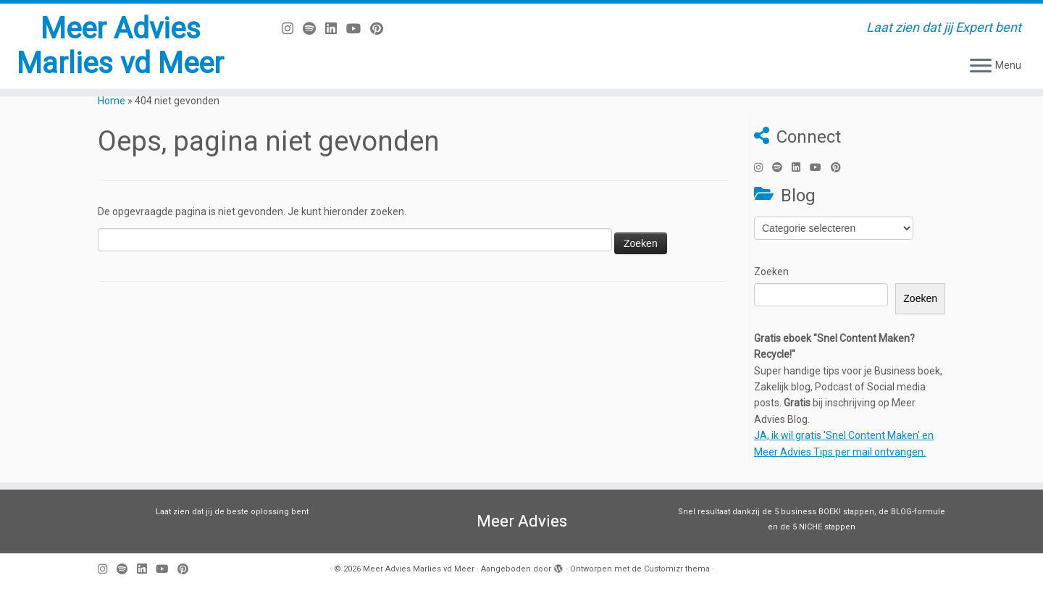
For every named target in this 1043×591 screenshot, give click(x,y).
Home (111, 100)
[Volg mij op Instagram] (292, 28)
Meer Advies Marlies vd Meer (120, 46)
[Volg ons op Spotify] (314, 28)
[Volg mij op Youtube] (358, 28)
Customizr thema (677, 569)
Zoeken (771, 271)
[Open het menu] (981, 66)
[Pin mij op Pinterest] (381, 28)
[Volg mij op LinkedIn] (335, 28)
